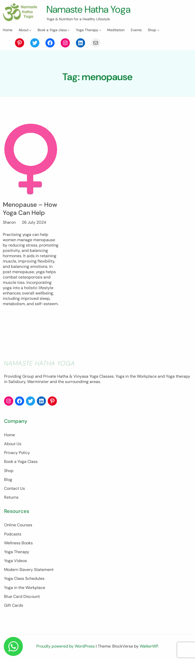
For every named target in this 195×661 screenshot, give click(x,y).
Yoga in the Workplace (24, 587)
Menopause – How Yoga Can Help (30, 209)
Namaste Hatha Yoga (88, 9)
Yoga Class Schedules (24, 578)
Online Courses (18, 525)
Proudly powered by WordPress (66, 646)
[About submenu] (30, 30)
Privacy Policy (17, 452)
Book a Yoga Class (21, 461)
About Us (12, 443)
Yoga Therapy (16, 551)
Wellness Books (18, 543)
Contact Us (14, 488)
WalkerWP (149, 646)
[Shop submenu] (158, 30)
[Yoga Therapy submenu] (100, 30)
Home (9, 435)
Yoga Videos (15, 560)
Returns (11, 497)
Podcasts (12, 534)
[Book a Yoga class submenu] (69, 30)
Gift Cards (13, 605)
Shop (8, 470)
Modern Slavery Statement (29, 569)
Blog (8, 479)
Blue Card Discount (22, 596)
